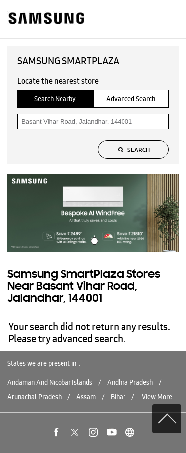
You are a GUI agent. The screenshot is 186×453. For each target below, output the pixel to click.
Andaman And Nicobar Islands (49, 382)
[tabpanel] (93, 213)
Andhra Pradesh (130, 382)
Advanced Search (130, 98)
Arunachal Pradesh (34, 397)
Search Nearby (55, 98)
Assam (86, 397)
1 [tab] (93, 239)
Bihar (118, 397)
